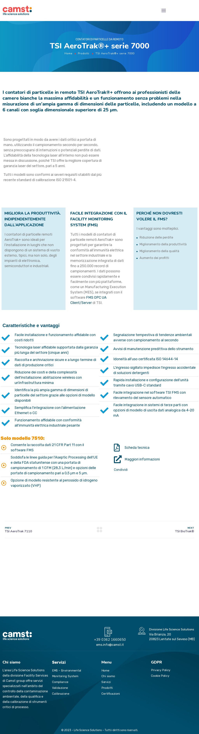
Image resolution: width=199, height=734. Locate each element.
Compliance (60, 682)
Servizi (106, 682)
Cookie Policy (160, 675)
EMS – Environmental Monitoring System (66, 673)
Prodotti (83, 53)
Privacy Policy (160, 670)
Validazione (60, 687)
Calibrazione (60, 693)
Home (68, 53)
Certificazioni (110, 693)
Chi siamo (108, 676)
